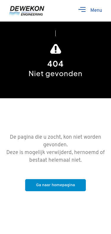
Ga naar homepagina (55, 185)
